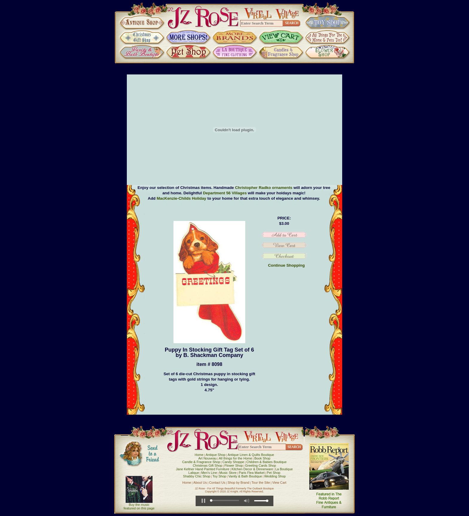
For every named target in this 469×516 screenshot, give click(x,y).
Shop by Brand (238, 482)
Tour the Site (261, 482)
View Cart (279, 482)
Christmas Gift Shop (207, 465)
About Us (200, 482)
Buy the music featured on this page (139, 506)
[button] (203, 500)
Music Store (228, 472)
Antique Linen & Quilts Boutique (251, 455)
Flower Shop (233, 465)
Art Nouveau (207, 458)
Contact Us (217, 482)
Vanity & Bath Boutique (245, 476)
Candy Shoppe (233, 462)
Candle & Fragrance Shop (201, 462)
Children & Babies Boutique (266, 462)
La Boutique (284, 469)
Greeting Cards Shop (260, 465)
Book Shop (262, 458)
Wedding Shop (275, 476)
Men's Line (209, 472)
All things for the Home (235, 458)
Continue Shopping (286, 265)
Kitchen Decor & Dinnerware (252, 469)
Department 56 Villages (224, 193)
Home (199, 455)
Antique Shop (215, 455)
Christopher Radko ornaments (264, 187)
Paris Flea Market (251, 472)
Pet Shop (273, 472)
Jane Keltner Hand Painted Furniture (202, 469)
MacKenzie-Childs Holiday (181, 198)
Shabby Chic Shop (196, 476)
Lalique (193, 472)
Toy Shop (219, 476)
